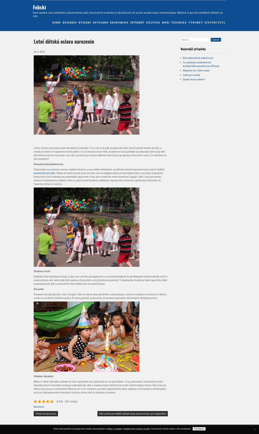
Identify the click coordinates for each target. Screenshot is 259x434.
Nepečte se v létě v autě (196, 70)
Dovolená (101, 22)
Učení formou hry (45, 413)
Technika (179, 22)
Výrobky (195, 22)
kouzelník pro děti (45, 173)
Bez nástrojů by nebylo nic (198, 57)
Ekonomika (119, 22)
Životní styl (215, 22)
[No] (255, 429)
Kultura (153, 22)
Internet (137, 22)
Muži (166, 22)
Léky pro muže (191, 74)
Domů (56, 22)
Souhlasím (199, 429)
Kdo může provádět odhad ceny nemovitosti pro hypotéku (132, 413)
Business (70, 22)
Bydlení (84, 22)
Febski (39, 7)
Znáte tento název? (194, 79)
